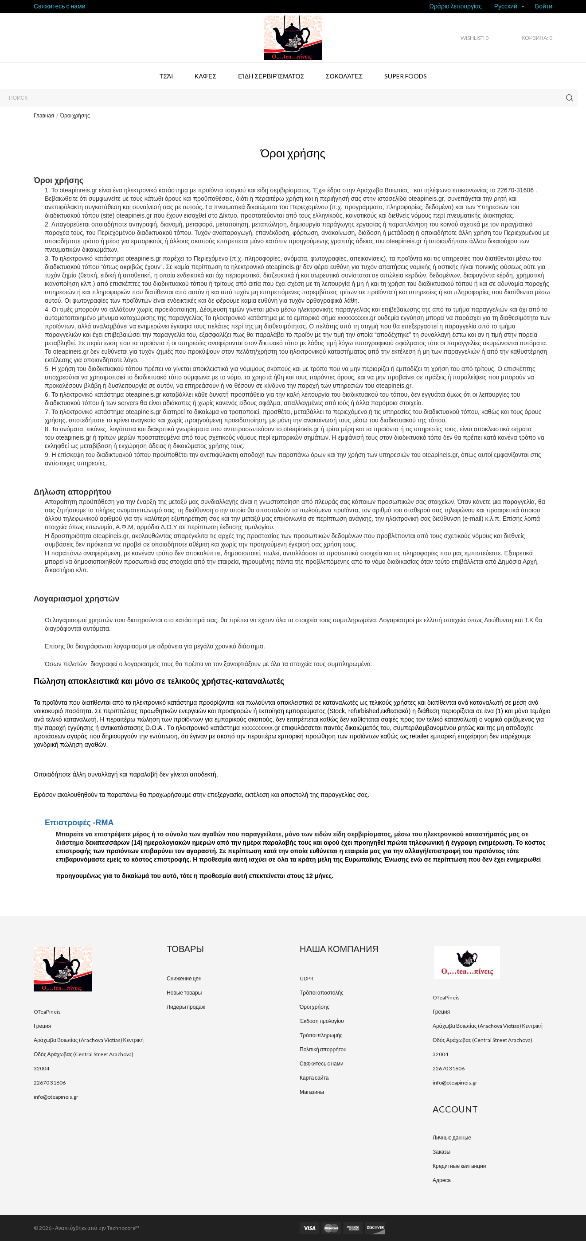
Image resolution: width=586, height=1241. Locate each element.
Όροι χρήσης (314, 1006)
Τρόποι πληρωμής (321, 1035)
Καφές (205, 76)
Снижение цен (184, 978)
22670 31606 (50, 1082)
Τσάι (166, 76)
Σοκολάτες (344, 76)
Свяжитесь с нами (59, 6)
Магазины (312, 1092)
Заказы (441, 1151)
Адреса (442, 1180)
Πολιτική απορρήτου (323, 1049)
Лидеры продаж (186, 1006)
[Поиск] (289, 98)
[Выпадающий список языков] (509, 7)
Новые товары (184, 992)
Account (455, 1109)
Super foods (405, 76)
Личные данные (452, 1137)
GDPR (306, 978)
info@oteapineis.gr (56, 1096)
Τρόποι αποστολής (322, 992)
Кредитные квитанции (459, 1166)
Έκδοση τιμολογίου (322, 1021)
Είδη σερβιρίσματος (271, 76)
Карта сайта (314, 1077)
